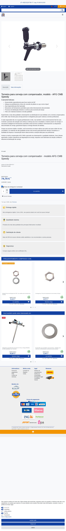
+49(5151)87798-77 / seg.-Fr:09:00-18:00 (33, 2)
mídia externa (7, 511)
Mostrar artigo (53, 302)
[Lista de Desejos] (55, 6)
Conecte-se (26, 370)
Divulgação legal (38, 376)
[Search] (62, 10)
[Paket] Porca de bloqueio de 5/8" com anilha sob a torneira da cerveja (16, 294)
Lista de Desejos (7, 196)
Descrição (5, 87)
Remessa (14, 202)
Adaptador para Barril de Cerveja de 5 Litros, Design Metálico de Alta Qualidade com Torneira (16, 348)
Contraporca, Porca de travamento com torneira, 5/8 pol (47, 293)
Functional (7, 515)
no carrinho (48, 191)
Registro (25, 372)
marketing (6, 509)
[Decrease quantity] (7, 192)
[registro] (3, 6)
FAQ (13, 373)
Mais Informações (16, 87)
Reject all (33, 524)
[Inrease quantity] (7, 190)
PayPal (6, 513)
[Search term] (30, 10)
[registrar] (11, 6)
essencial (6, 507)
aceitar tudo (33, 520)
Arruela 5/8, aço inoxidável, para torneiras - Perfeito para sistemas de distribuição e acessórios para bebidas (48, 348)
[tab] (5, 87)
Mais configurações (6, 516)
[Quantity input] (3, 191)
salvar (33, 527)
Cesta (24, 373)
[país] (51, 6)
